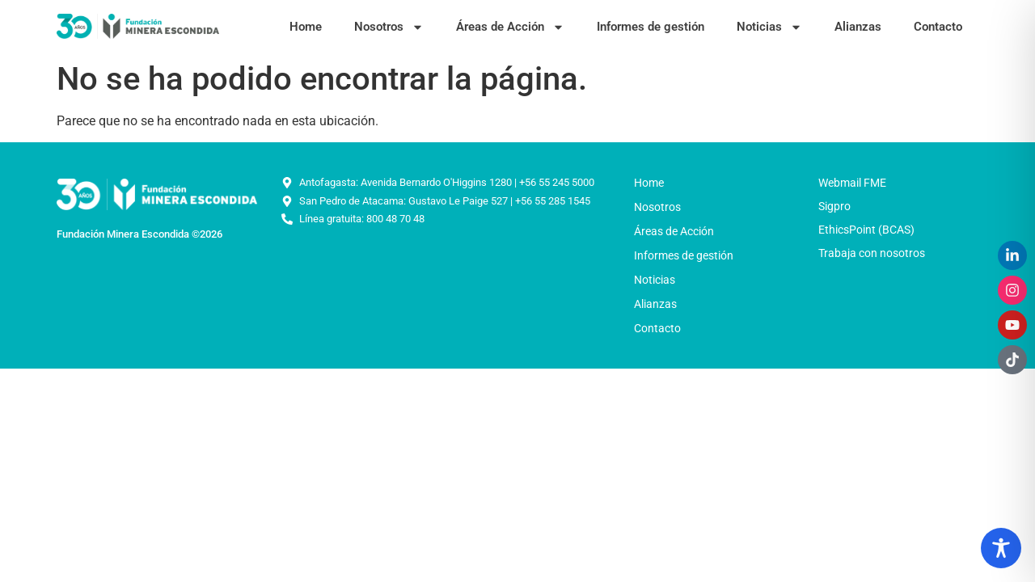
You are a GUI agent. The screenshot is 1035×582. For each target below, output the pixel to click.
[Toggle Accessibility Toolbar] (1001, 548)
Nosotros (389, 27)
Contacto (938, 26)
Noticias (769, 27)
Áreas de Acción (510, 27)
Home (305, 26)
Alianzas (857, 26)
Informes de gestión (650, 26)
